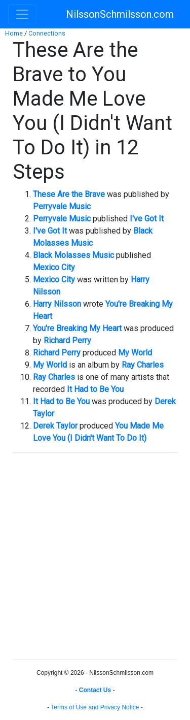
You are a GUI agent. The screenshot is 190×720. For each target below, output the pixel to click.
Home (14, 33)
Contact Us (95, 690)
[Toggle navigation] (22, 14)
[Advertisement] (95, 556)
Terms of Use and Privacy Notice (95, 707)
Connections (46, 33)
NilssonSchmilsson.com (120, 14)
